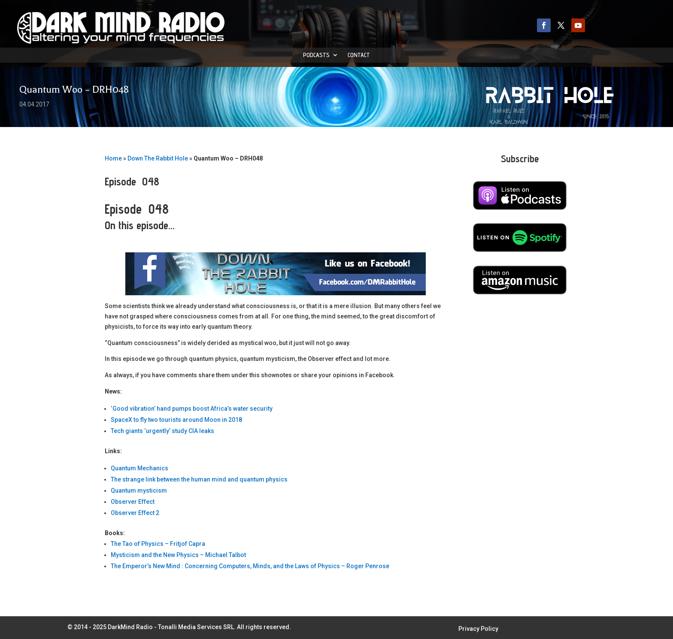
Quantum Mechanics (139, 468)
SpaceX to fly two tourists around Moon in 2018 (176, 419)
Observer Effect (133, 501)
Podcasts (316, 55)
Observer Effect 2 (135, 512)
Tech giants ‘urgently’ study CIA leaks (162, 430)
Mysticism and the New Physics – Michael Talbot (178, 554)
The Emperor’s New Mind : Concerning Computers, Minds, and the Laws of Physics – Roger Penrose (250, 566)
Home (113, 158)
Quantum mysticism (139, 490)
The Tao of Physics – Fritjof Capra (158, 543)
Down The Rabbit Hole (157, 158)
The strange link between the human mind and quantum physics (199, 479)
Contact (359, 55)
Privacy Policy (478, 629)
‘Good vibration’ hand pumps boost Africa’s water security (192, 408)
